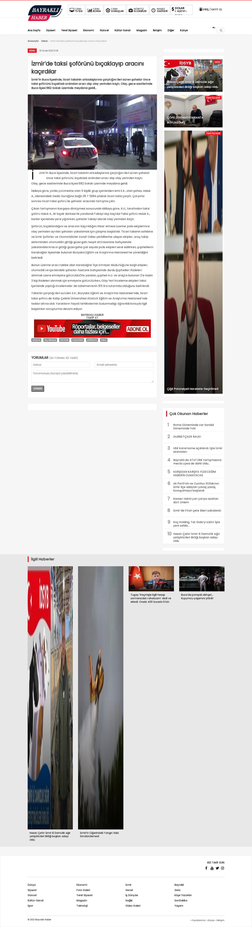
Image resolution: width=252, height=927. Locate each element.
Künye (211, 920)
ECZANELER (137, 10)
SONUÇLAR (114, 10)
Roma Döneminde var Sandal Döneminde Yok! (190, 426)
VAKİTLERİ (159, 10)
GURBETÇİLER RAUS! (184, 437)
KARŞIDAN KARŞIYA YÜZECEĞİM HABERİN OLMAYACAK (191, 473)
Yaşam (178, 906)
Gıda (177, 890)
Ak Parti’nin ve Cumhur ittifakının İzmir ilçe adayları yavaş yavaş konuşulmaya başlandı (193, 487)
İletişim (221, 920)
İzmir (217, 62)
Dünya (32, 885)
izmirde (64, 339)
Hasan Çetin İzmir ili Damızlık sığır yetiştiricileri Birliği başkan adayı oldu (193, 537)
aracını (36, 339)
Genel (32, 50)
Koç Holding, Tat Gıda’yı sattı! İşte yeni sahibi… (193, 523)
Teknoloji (82, 906)
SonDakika (180, 900)
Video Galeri (132, 906)
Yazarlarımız (198, 920)
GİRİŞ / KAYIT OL (210, 9)
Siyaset (32, 890)
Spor (30, 906)
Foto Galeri (83, 890)
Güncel (32, 895)
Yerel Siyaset (213, 97)
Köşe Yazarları (183, 895)
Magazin (81, 900)
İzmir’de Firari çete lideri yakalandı (194, 510)
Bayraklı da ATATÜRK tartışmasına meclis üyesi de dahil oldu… (194, 461)
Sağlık (128, 900)
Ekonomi (81, 885)
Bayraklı (179, 885)
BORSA (94, 10)
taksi (103, 339)
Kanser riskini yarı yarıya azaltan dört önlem (193, 500)
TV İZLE (76, 10)
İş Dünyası (131, 895)
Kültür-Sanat (36, 900)
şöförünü (92, 339)
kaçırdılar (77, 339)
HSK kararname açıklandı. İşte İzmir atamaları (195, 449)
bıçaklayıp (50, 339)
